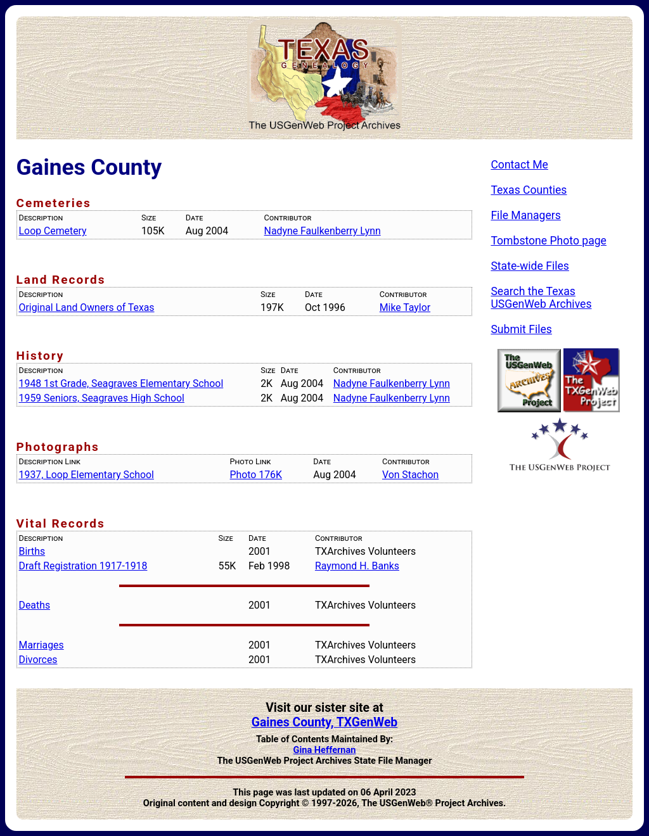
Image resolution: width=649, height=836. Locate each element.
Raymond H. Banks (357, 566)
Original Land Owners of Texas (87, 307)
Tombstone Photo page (549, 240)
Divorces (38, 660)
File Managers (525, 215)
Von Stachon (410, 475)
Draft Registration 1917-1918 (83, 566)
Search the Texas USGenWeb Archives (541, 297)
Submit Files (521, 329)
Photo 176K (256, 475)
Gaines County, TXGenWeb (325, 722)
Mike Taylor (405, 307)
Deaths (34, 605)
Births (32, 551)
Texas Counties (529, 190)
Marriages (41, 645)
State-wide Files (530, 266)
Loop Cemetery (53, 231)
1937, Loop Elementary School (86, 475)
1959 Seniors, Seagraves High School (101, 398)
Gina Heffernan (324, 750)
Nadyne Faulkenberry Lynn (322, 231)
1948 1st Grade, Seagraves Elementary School (121, 383)
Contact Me (519, 164)
